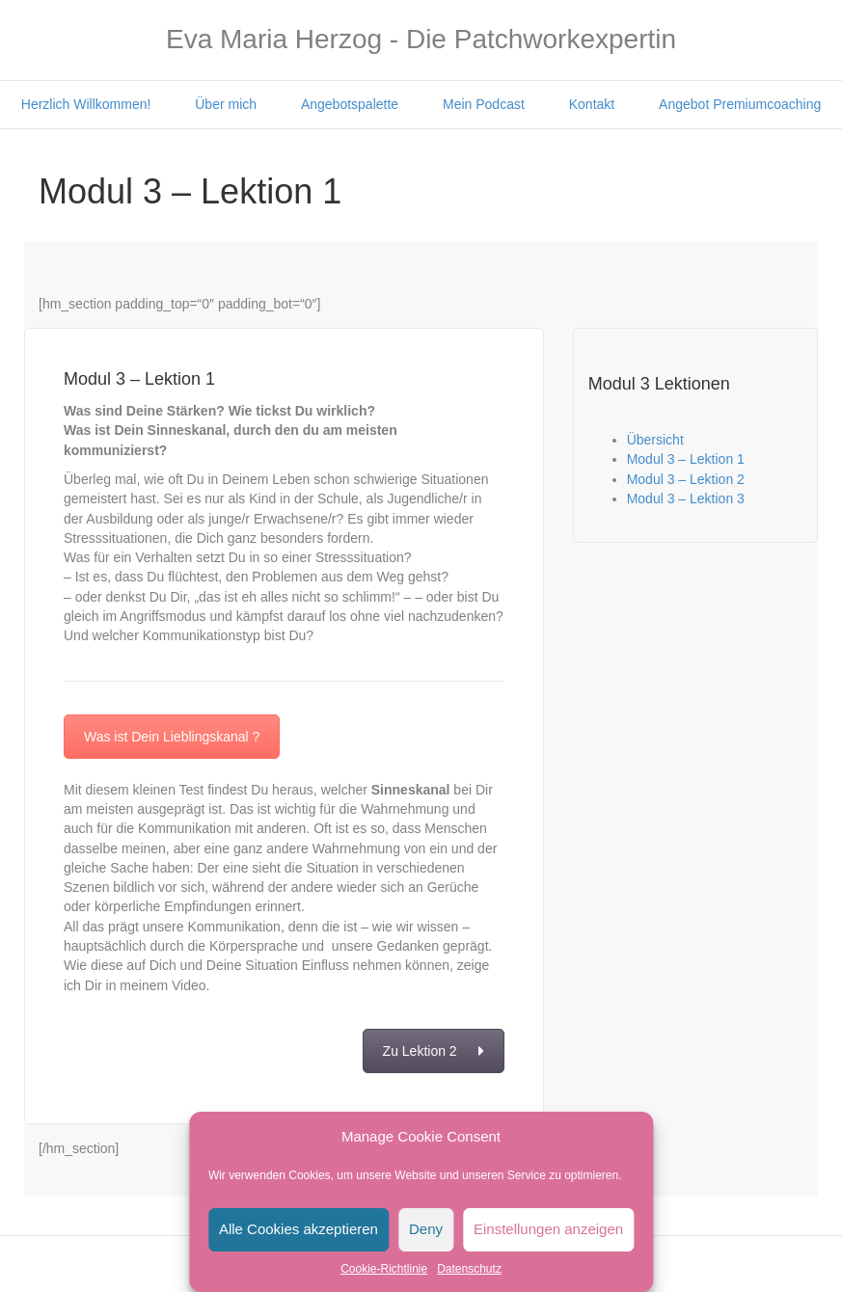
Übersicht (655, 439)
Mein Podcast (484, 104)
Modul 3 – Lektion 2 (686, 479)
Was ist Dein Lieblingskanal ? (171, 736)
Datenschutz (469, 1269)
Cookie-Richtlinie (383, 1269)
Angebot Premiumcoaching (740, 104)
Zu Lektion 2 (433, 1051)
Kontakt (591, 104)
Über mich (226, 104)
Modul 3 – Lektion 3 (686, 498)
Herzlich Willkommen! (86, 104)
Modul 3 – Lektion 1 (686, 459)
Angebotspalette (349, 104)
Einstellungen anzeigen (548, 1229)
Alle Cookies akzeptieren (298, 1229)
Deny (426, 1229)
